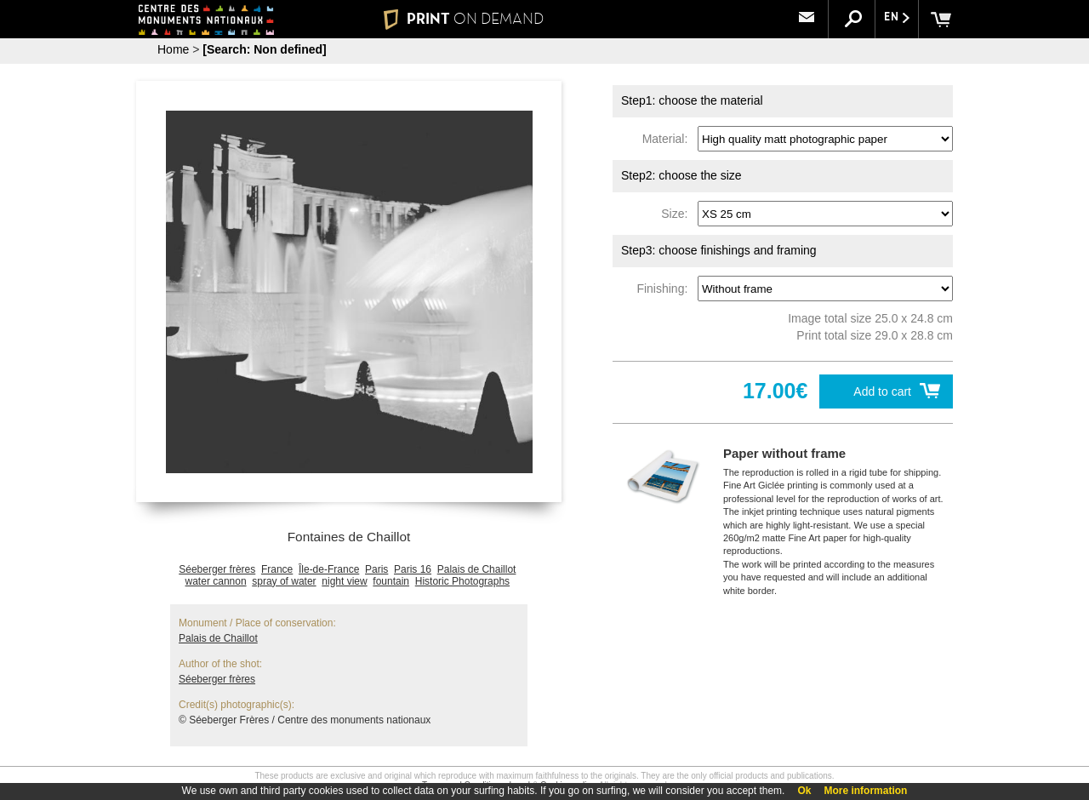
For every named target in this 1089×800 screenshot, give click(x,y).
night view (344, 581)
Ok (804, 791)
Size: (677, 213)
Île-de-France (329, 569)
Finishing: (665, 288)
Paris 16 (412, 569)
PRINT (464, 18)
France (277, 569)
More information (865, 791)
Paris (376, 569)
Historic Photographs (462, 581)
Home (173, 49)
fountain (391, 581)
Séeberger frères (217, 569)
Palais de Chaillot (476, 569)
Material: (668, 139)
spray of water (284, 581)
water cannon (216, 581)
